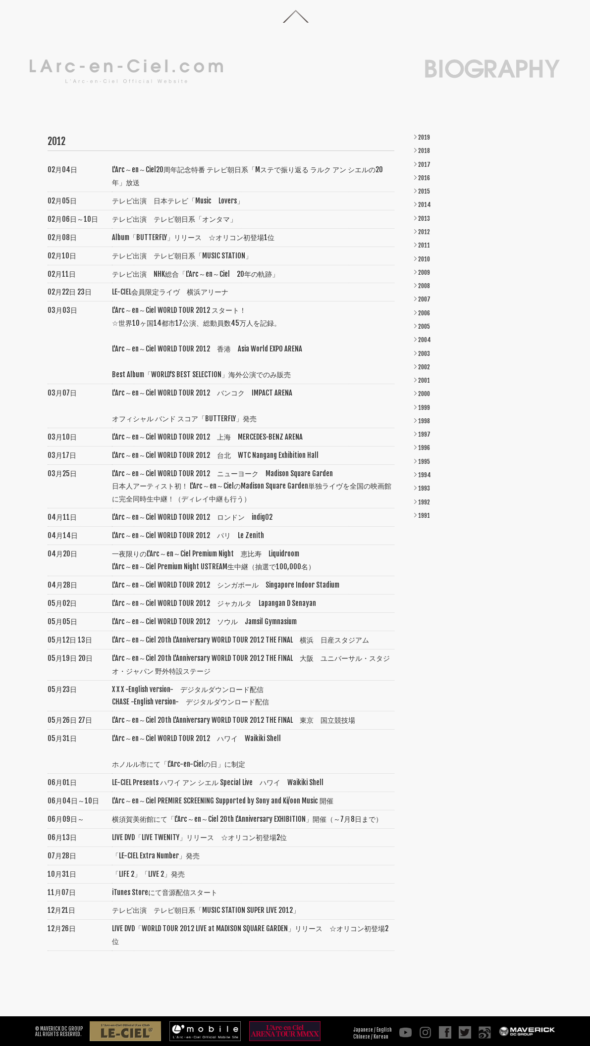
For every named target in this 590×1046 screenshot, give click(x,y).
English (384, 1030)
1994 (424, 475)
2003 (424, 353)
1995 (424, 461)
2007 (424, 299)
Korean (381, 1037)
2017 (424, 164)
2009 (424, 272)
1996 (424, 447)
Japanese (363, 1030)
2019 (424, 137)
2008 (424, 286)
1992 (424, 502)
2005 (424, 326)
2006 (424, 313)
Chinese (361, 1037)
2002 (424, 367)
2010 (424, 259)
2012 (424, 232)
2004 (424, 340)
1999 (424, 407)
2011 (424, 245)
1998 (424, 421)
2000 (424, 394)
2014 (424, 204)
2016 (424, 178)
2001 (424, 380)
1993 (424, 488)
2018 (424, 150)
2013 (424, 218)
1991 (424, 515)
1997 (424, 434)
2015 (424, 191)
